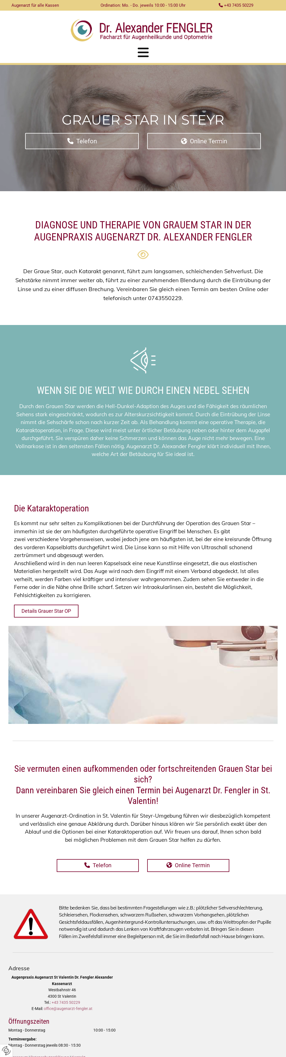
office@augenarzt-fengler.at (68, 1008)
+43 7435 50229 (66, 1002)
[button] (143, 52)
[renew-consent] (6, 1050)
